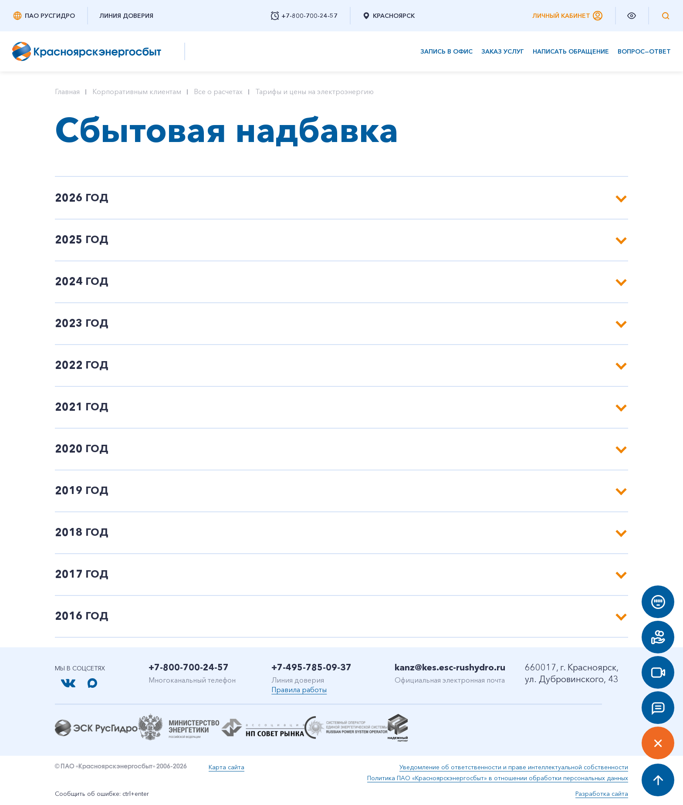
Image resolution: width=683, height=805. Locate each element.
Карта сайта (226, 767)
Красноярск (388, 15)
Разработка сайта (601, 794)
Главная (67, 91)
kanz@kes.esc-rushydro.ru (450, 667)
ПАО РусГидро (43, 15)
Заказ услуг (502, 51)
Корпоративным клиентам (136, 91)
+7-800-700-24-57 (189, 667)
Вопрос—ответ (644, 51)
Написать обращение (571, 51)
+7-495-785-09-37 (311, 667)
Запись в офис (446, 51)
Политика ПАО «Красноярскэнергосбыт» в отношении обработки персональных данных (497, 778)
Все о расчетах (218, 91)
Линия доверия (126, 16)
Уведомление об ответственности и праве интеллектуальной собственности (513, 767)
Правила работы (299, 689)
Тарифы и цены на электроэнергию (314, 91)
